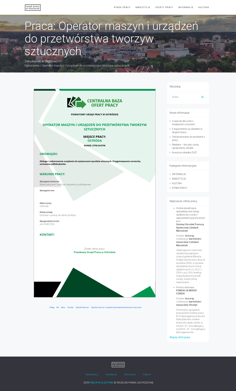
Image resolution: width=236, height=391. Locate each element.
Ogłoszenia (32, 65)
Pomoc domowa (185, 287)
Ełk (57, 307)
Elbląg (51, 307)
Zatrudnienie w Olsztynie (41, 61)
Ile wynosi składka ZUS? (184, 152)
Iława (63, 307)
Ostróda (70, 307)
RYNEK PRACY (122, 7)
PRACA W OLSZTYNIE (101, 382)
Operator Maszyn (82, 307)
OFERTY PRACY (164, 7)
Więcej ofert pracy (180, 337)
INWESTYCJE (142, 7)
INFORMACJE (186, 7)
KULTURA (203, 7)
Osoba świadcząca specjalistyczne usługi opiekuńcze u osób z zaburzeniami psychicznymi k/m (190, 215)
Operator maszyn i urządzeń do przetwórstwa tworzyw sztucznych (116, 307)
